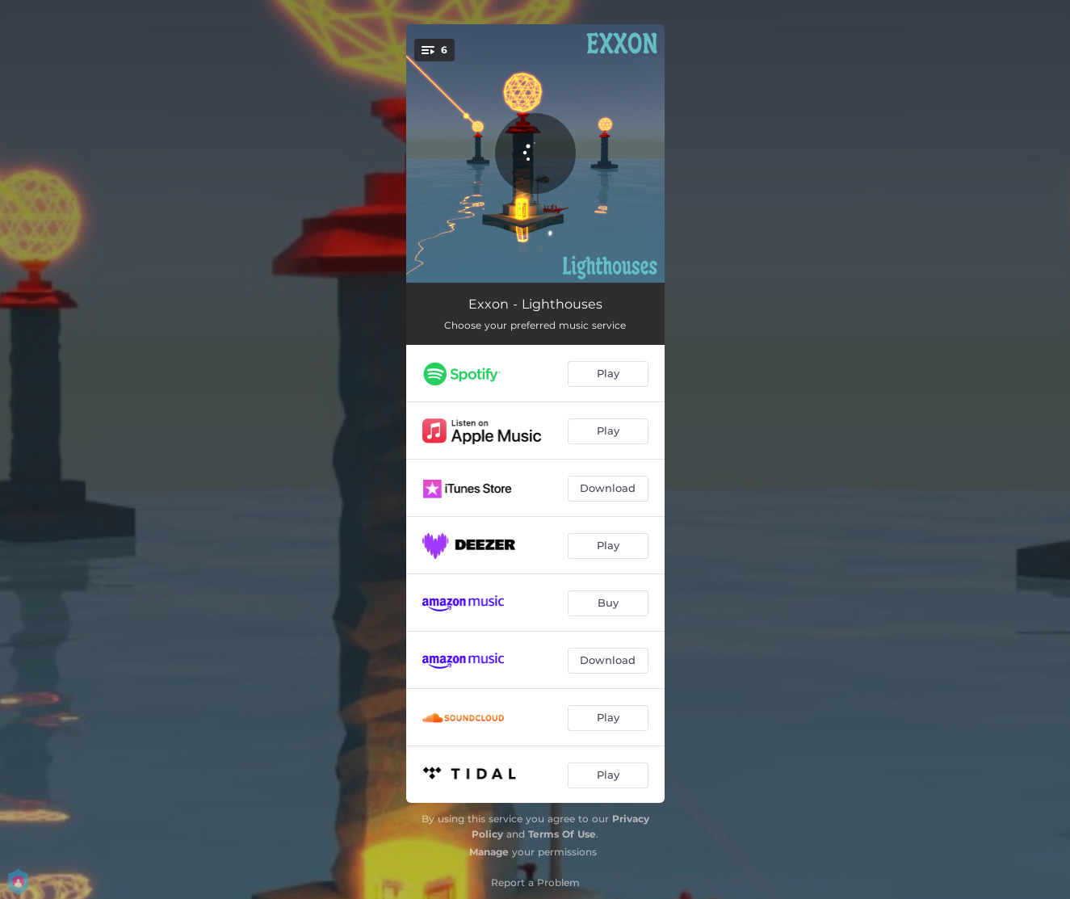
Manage (489, 852)
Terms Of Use (562, 834)
